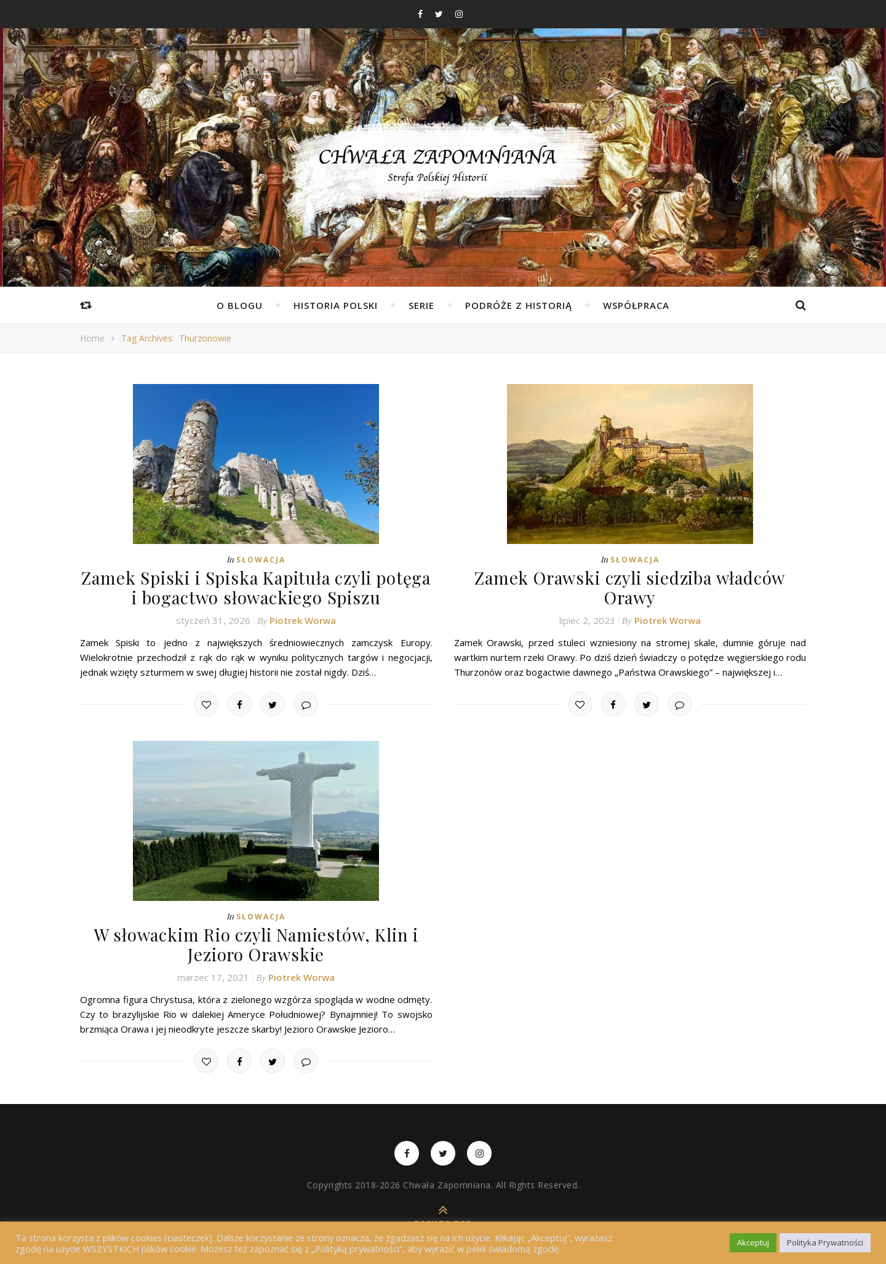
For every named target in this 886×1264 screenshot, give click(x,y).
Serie (421, 305)
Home (92, 338)
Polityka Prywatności (825, 1242)
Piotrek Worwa (302, 616)
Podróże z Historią (518, 305)
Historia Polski (335, 305)
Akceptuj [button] (753, 1242)
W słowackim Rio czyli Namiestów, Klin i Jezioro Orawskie (256, 939)
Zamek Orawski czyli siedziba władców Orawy (630, 577)
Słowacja (260, 559)
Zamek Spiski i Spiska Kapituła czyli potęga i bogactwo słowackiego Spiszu (256, 586)
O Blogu (240, 305)
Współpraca (636, 305)
